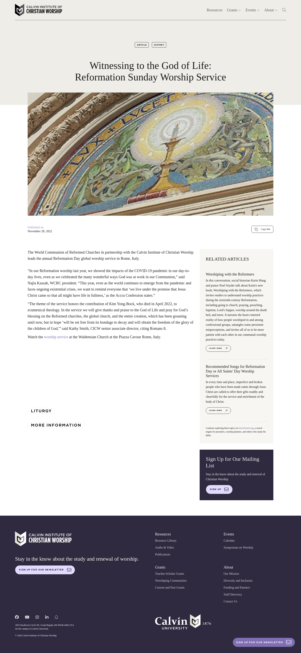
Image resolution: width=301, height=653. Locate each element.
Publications (162, 554)
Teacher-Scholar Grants (169, 573)
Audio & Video (164, 547)
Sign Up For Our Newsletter (264, 642)
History (159, 45)
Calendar (229, 540)
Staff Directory (233, 594)
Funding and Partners (237, 587)
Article (142, 45)
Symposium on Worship (238, 547)
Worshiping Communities (171, 580)
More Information (56, 425)
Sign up (219, 489)
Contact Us (230, 601)
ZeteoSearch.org (246, 428)
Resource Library (166, 540)
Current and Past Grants (169, 587)
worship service (56, 337)
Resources (214, 10)
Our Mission (231, 573)
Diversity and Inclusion (238, 580)
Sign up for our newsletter (45, 570)
